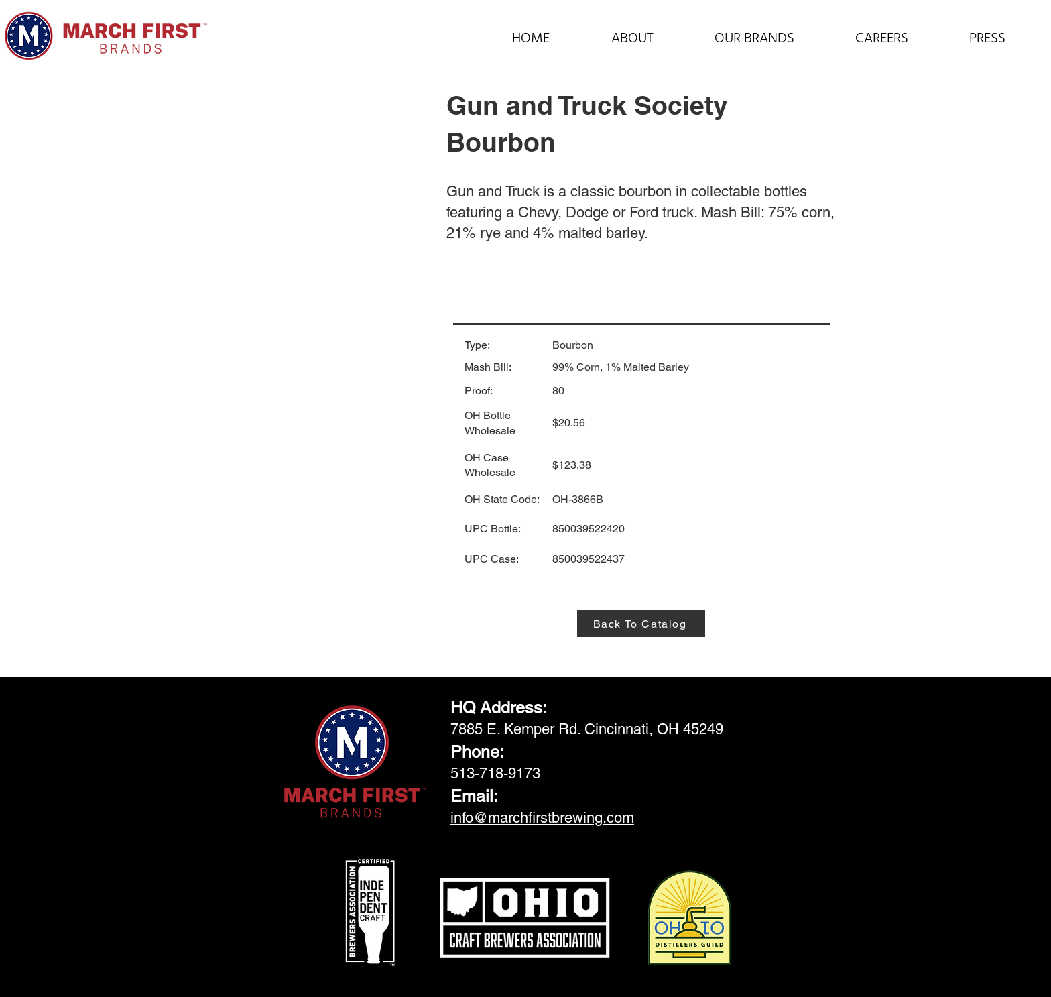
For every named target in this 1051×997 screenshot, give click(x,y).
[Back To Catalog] (641, 623)
